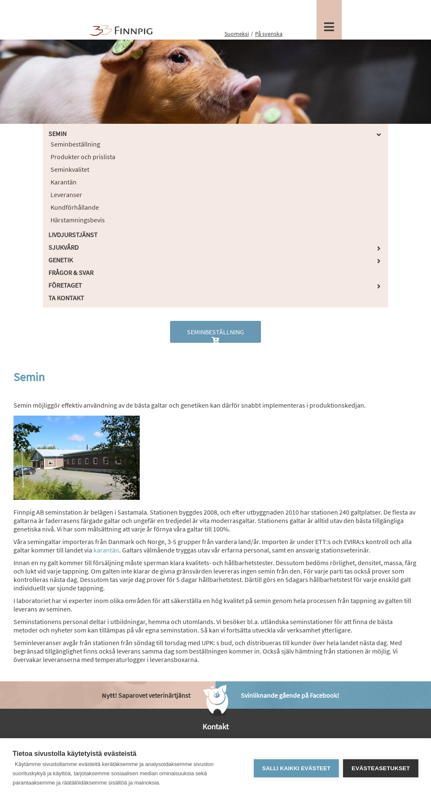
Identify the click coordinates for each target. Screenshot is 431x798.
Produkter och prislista (83, 156)
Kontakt (215, 726)
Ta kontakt (66, 298)
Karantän (64, 182)
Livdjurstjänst (73, 234)
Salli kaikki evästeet (296, 768)
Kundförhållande (75, 207)
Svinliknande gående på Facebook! (290, 695)
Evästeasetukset (380, 768)
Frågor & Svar (70, 272)
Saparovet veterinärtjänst (146, 695)
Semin (57, 133)
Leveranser (66, 194)
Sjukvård (63, 247)
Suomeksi (236, 33)
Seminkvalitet (70, 169)
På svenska (268, 33)
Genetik (60, 260)
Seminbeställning (75, 144)
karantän (106, 550)
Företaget (65, 285)
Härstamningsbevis (78, 220)
